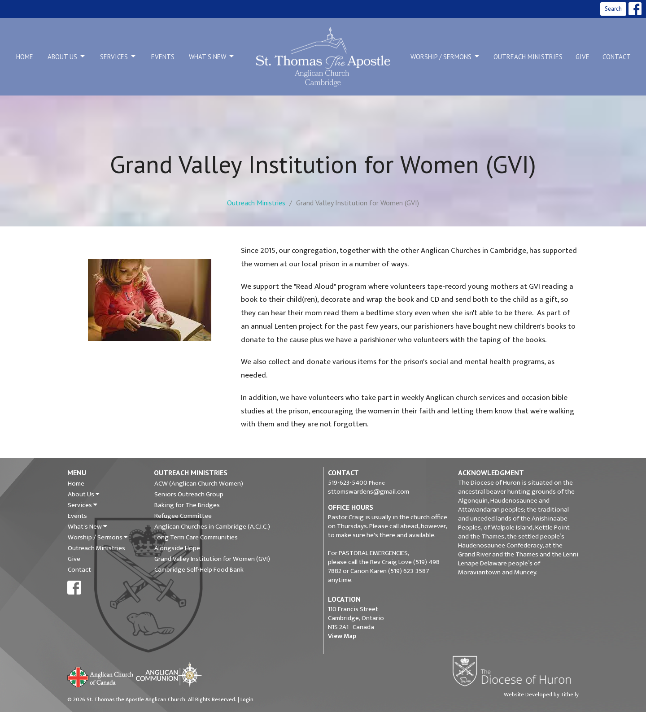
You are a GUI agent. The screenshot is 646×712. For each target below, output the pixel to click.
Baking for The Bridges (187, 505)
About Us (67, 56)
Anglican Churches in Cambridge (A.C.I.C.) (212, 526)
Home (24, 56)
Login (246, 699)
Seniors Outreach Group (188, 494)
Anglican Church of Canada (100, 676)
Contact (616, 56)
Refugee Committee (183, 516)
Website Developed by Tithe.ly (541, 694)
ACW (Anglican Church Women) (198, 483)
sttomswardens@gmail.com (368, 491)
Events (163, 56)
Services (118, 56)
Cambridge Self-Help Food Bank (199, 569)
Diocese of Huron (515, 671)
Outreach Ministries (528, 56)
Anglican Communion (168, 674)
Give (582, 56)
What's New (212, 56)
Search (613, 9)
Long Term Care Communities (196, 537)
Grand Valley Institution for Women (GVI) (212, 559)
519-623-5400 (347, 482)
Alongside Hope (177, 548)
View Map (342, 636)
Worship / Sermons (445, 56)
